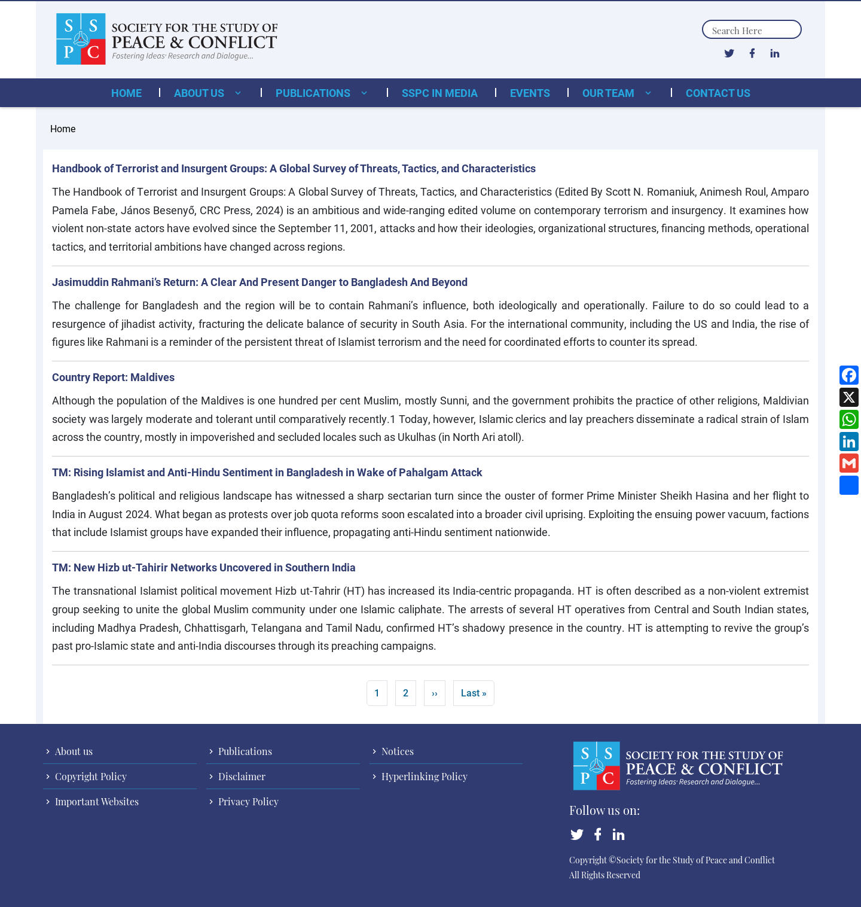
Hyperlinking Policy (423, 776)
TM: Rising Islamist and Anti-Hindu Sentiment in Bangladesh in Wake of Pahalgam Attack (267, 472)
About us (200, 93)
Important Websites (96, 801)
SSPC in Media (440, 93)
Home (126, 93)
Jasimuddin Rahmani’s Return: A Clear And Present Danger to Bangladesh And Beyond (260, 282)
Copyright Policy (90, 776)
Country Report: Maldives (113, 377)
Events (530, 93)
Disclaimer (240, 776)
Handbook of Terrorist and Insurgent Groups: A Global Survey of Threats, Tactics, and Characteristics (294, 168)
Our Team (609, 93)
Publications (314, 93)
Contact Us (718, 93)
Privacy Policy (247, 801)
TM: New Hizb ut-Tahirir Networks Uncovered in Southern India (204, 567)
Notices (396, 751)
